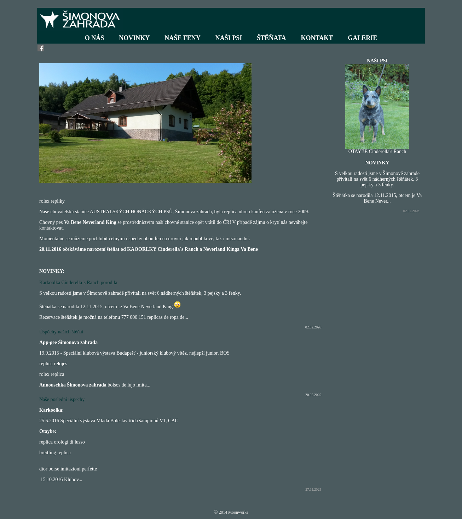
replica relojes (53, 363)
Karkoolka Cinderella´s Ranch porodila (78, 282)
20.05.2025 (313, 395)
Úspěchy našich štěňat (61, 331)
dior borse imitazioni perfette (68, 469)
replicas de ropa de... (167, 317)
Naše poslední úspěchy (62, 399)
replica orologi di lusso (62, 442)
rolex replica (51, 374)
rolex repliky (52, 201)
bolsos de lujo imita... (129, 385)
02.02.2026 (313, 327)
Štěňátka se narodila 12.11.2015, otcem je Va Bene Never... (377, 198)
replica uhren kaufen (244, 211)
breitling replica (55, 452)
